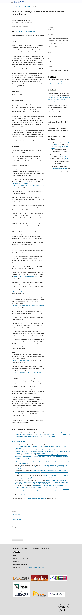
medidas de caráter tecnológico (60, 168)
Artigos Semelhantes (18, 441)
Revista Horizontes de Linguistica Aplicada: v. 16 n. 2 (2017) (41, 487)
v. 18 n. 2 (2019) (27, 6)
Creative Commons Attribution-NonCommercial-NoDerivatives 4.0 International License (57, 84)
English (14, 517)
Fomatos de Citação (54, 47)
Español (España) (16, 519)
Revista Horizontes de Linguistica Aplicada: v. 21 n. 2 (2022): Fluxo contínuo (35, 436)
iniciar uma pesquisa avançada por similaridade (34, 498)
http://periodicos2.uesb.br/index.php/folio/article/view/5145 (28, 305)
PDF (52, 21)
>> (24, 494)
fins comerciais (63, 156)
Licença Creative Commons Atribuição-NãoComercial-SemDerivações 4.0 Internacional (59, 99)
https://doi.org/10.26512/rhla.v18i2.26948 (26, 31)
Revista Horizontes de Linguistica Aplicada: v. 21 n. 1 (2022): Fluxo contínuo (35, 484)
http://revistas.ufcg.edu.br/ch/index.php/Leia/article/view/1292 (28, 291)
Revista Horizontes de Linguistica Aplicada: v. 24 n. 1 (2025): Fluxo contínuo (46, 490)
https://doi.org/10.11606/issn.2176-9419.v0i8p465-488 (26, 372)
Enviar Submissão (17, 540)
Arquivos (18, 6)
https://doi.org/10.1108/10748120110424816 (26, 276)
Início (13, 6)
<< (12, 494)
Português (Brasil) (16, 514)
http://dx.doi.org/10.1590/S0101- (20, 360)
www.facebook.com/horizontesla (35, 567)
